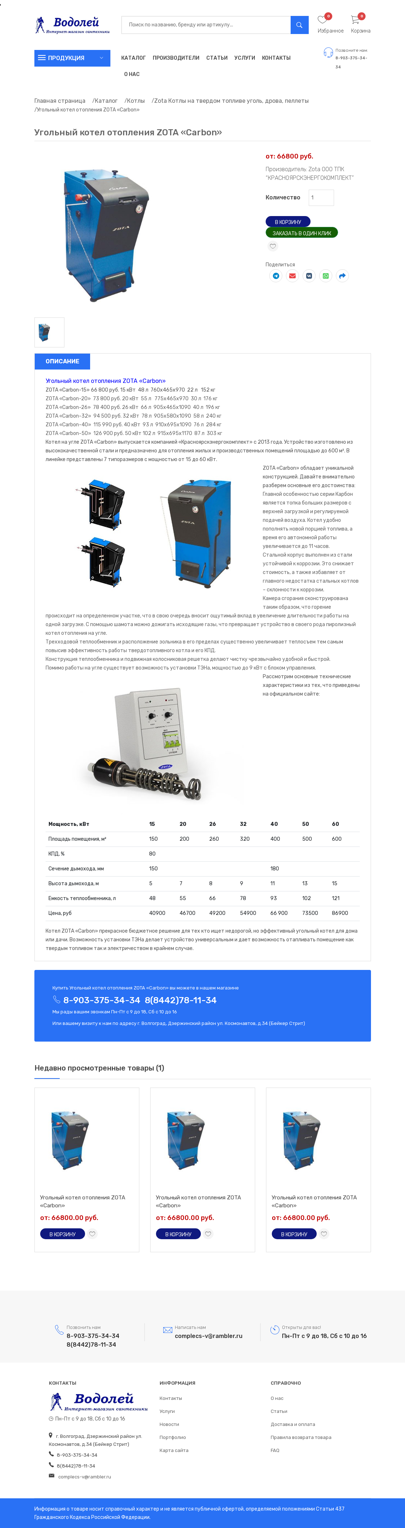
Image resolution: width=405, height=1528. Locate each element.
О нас (132, 74)
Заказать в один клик (302, 234)
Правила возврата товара (301, 1437)
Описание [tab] (62, 361)
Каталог (133, 58)
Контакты (276, 58)
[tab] (49, 332)
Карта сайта (174, 1450)
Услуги (245, 58)
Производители (176, 58)
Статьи (217, 58)
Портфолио (173, 1437)
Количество (283, 197)
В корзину (288, 222)
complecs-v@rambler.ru (208, 1336)
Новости (169, 1424)
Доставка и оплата (293, 1424)
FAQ (275, 1450)
